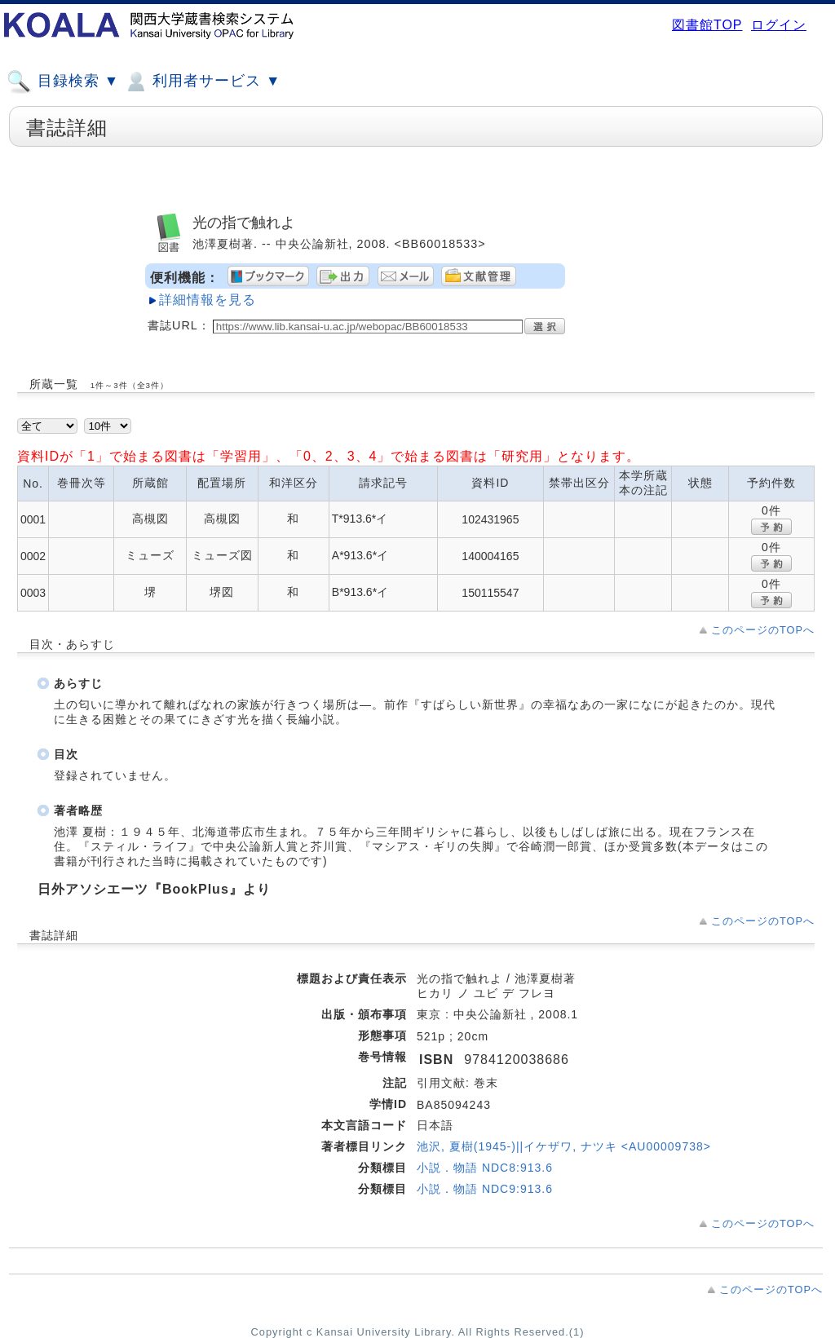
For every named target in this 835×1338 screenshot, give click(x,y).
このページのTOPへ (763, 630)
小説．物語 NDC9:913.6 (485, 1188)
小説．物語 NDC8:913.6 (485, 1167)
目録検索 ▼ (63, 81)
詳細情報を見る (207, 300)
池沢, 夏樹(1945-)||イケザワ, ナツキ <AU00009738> (564, 1146)
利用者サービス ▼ (202, 81)
